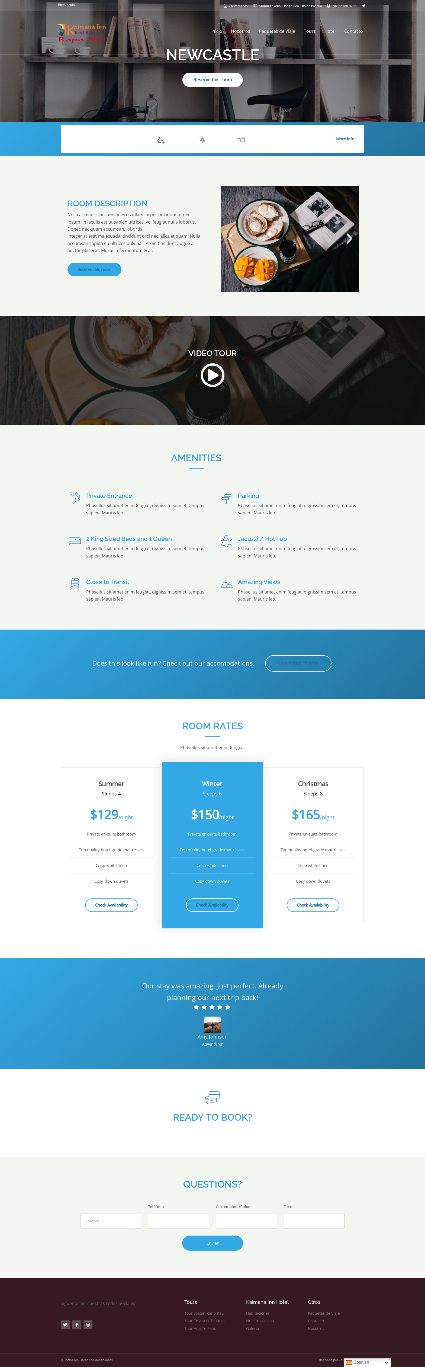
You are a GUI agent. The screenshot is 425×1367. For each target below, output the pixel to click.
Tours (310, 31)
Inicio (216, 31)
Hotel (330, 31)
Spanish (357, 1362)
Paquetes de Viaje (277, 31)
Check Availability (111, 905)
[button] (230, 239)
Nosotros (240, 31)
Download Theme (298, 663)
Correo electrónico (233, 1206)
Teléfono (156, 1206)
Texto (289, 1206)
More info (345, 138)
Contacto (353, 31)
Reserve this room (212, 79)
